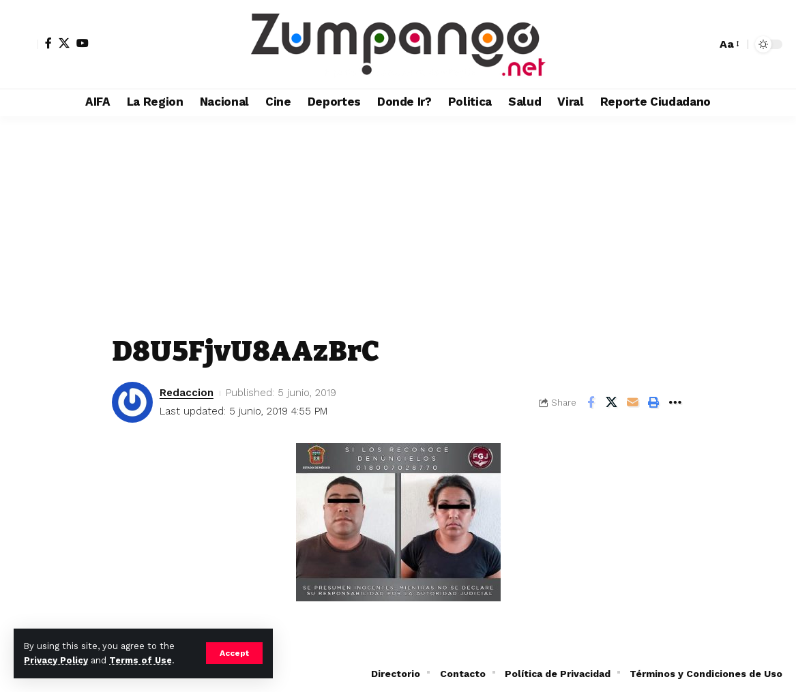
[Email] (633, 402)
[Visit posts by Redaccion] (132, 402)
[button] (234, 653)
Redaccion (186, 393)
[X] (64, 42)
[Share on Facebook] (590, 402)
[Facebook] (48, 42)
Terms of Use (140, 660)
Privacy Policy (56, 660)
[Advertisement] (398, 218)
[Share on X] (611, 402)
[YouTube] (82, 42)
